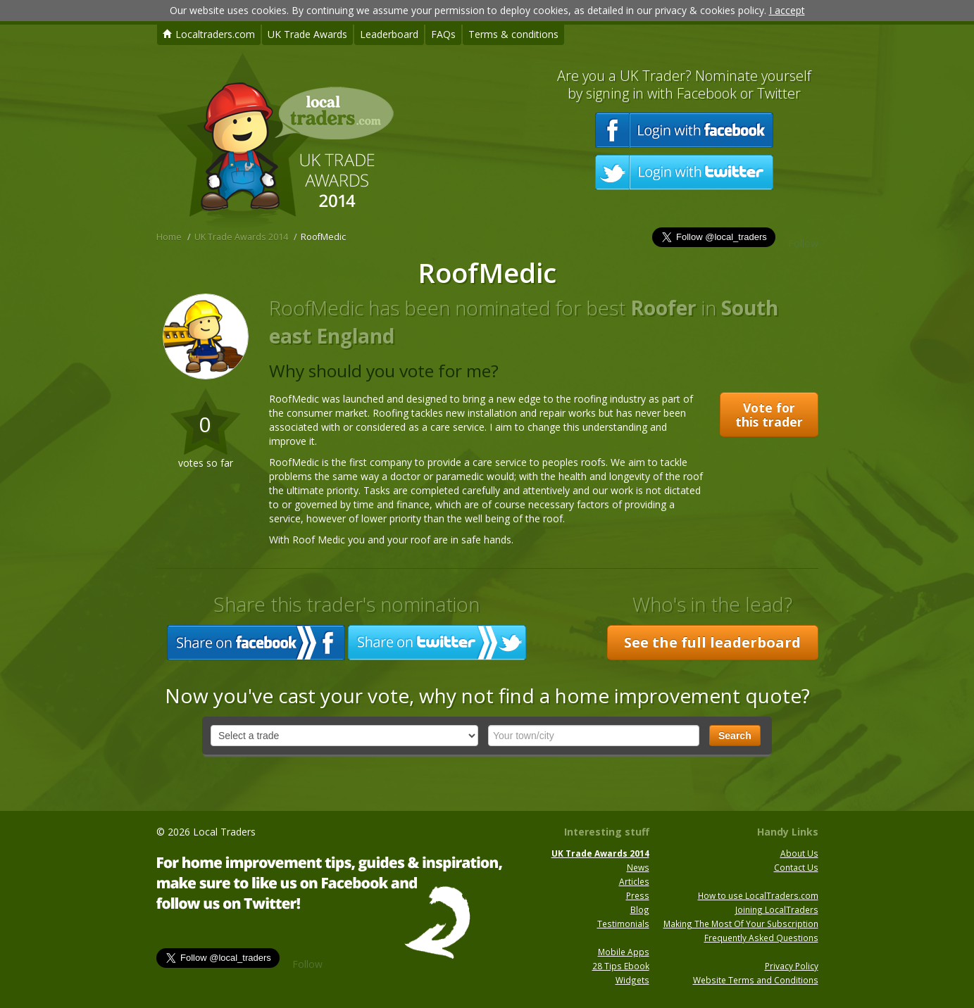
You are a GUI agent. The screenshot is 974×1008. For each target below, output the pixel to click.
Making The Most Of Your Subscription (740, 923)
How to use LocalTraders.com (758, 895)
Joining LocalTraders (776, 909)
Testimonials (623, 923)
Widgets (632, 979)
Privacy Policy (791, 965)
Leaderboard (389, 34)
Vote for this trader (769, 414)
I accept (787, 10)
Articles (634, 881)
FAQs (443, 34)
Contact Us (796, 867)
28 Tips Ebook (620, 965)
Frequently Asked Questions (761, 937)
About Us (799, 853)
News (638, 867)
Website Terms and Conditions (755, 979)
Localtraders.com (209, 34)
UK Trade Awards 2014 (241, 237)
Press (637, 895)
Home (169, 237)
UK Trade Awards (307, 34)
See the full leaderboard (712, 642)
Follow (803, 243)
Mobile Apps (623, 951)
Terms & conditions (513, 34)
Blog (639, 909)
